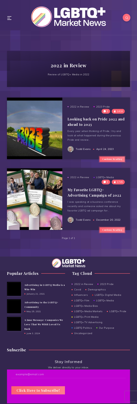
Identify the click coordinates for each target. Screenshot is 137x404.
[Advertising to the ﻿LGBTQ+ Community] (14, 311)
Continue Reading (112, 161)
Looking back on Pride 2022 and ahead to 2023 (93, 123)
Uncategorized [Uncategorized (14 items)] (83, 336)
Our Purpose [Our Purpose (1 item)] (106, 331)
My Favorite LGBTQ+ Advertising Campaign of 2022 (95, 196)
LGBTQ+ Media (105, 181)
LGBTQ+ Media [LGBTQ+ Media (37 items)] (105, 304)
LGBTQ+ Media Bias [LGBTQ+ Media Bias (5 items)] (86, 310)
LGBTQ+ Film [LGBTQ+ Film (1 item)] (81, 304)
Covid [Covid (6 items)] (77, 294)
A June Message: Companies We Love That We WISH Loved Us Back (43, 330)
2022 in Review (79, 108)
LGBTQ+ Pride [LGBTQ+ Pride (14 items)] (117, 315)
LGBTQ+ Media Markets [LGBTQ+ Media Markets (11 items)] (88, 315)
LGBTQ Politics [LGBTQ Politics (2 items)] (83, 331)
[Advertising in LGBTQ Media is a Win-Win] (14, 294)
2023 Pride (103, 108)
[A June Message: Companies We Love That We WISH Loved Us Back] (14, 329)
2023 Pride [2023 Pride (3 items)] (107, 289)
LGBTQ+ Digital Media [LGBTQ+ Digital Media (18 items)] (108, 299)
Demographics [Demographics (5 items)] (97, 294)
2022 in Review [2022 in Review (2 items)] (83, 289)
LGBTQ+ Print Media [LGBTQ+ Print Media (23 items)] (86, 320)
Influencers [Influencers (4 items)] (81, 299)
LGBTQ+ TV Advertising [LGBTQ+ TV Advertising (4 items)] (88, 326)
